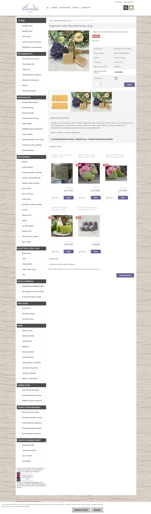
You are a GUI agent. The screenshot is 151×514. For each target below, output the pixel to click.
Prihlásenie (118, 2)
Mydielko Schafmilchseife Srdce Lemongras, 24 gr (114, 156)
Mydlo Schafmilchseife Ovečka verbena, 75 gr (86, 156)
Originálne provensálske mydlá (62, 20)
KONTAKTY (75, 7)
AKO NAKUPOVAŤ (64, 7)
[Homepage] (47, 7)
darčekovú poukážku (32, 482)
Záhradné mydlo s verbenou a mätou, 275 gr (61, 156)
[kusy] (96, 84)
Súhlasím (97, 510)
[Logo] (30, 8)
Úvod (51, 20)
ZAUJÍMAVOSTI (85, 7)
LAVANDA (54, 7)
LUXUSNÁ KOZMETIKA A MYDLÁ (62, 139)
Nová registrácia (128, 2)
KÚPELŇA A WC (81, 139)
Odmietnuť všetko (81, 510)
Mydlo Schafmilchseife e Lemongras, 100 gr (60, 209)
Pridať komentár (125, 275)
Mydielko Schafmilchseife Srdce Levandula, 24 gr (87, 209)
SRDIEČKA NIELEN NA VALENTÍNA (100, 139)
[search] (125, 7)
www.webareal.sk (35, 501)
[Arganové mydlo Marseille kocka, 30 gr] (68, 31)
